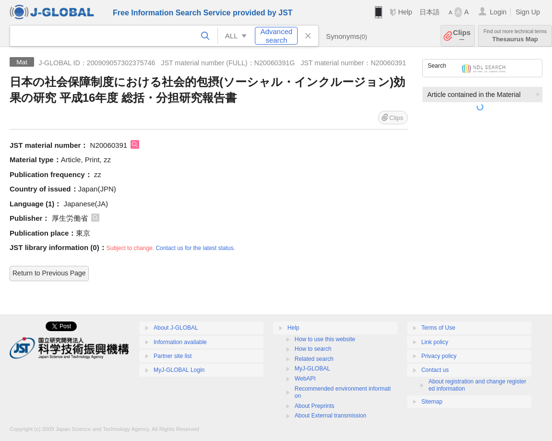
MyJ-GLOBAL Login (179, 370)
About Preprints (315, 406)
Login (498, 12)
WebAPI (305, 378)
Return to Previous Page (49, 273)
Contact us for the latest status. (195, 248)
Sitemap (432, 401)
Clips (462, 35)
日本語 (430, 12)
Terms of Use (438, 327)
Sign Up (528, 12)
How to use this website (325, 339)
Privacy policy (438, 356)
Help (405, 12)
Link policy (434, 342)
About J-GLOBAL (176, 327)
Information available (180, 342)
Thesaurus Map (515, 36)
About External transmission (330, 415)
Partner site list (173, 356)
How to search (313, 349)
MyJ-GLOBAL (312, 368)
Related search (314, 359)
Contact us (435, 370)
